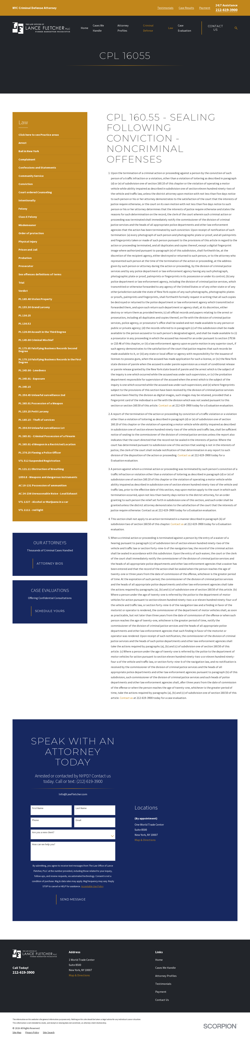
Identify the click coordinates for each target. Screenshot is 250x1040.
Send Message (73, 899)
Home (159, 959)
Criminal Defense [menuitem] (148, 28)
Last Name (81, 808)
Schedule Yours (50, 611)
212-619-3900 (226, 10)
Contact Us (215, 27)
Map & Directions (145, 840)
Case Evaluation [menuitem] (184, 28)
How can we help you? (43, 844)
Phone (35, 820)
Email (78, 820)
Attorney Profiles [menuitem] (123, 28)
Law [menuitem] (170, 28)
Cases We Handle (165, 967)
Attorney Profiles (166, 976)
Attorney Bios (50, 563)
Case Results (186, 7)
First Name (37, 808)
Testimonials (165, 7)
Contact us (165, 405)
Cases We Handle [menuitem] (98, 28)
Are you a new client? (43, 832)
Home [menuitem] (84, 28)
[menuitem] (39, 134)
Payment (204, 7)
